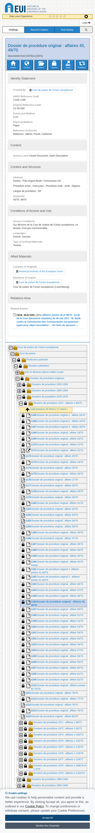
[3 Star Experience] (57, 17)
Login (86, 22)
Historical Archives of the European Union (39, 271)
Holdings (13, 29)
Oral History (67, 29)
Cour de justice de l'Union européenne (51, 90)
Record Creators (39, 29)
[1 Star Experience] (50, 17)
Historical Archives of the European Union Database (35, 8)
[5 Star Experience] (65, 17)
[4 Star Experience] (61, 17)
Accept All (47, 817)
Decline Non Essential (47, 825)
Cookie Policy (34, 806)
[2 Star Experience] (54, 17)
